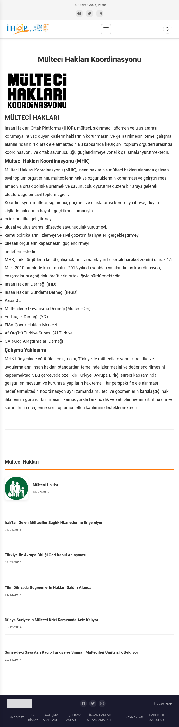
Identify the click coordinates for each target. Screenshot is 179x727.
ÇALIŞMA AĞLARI (74, 717)
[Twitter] (89, 13)
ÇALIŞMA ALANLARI (50, 717)
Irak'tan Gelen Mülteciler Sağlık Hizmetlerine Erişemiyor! (54, 522)
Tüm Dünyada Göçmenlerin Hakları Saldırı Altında (48, 587)
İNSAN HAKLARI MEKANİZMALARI (99, 717)
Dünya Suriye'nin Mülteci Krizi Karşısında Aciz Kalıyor (51, 620)
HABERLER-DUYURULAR (156, 717)
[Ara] (167, 29)
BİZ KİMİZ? (33, 717)
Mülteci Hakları (46, 484)
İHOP (168, 703)
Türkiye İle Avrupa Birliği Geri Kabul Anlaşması (45, 555)
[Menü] (106, 29)
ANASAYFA (16, 717)
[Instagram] (99, 13)
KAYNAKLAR (134, 717)
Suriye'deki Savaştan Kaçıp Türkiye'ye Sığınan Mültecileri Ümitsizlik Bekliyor (71, 652)
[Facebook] (79, 13)
